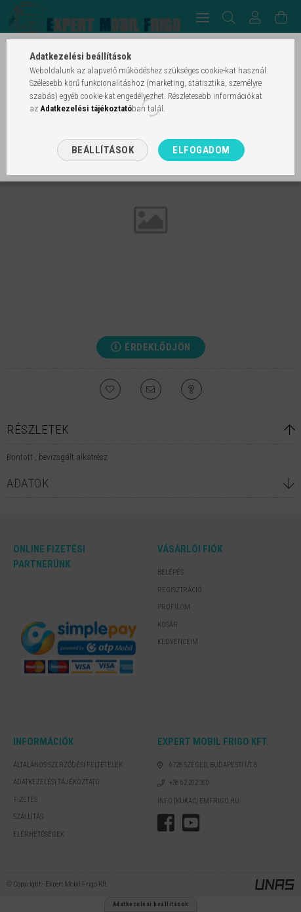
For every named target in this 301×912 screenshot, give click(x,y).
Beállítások (102, 150)
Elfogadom (201, 150)
